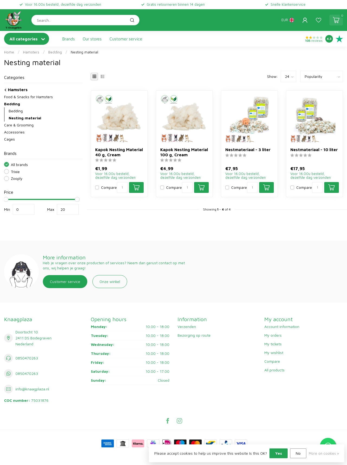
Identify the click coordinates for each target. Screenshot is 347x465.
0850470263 (26, 358)
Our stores (92, 38)
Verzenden (187, 326)
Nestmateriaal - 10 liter (314, 149)
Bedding (55, 52)
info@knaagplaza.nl (32, 389)
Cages (9, 139)
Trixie (15, 172)
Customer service (126, 38)
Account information (281, 326)
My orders (273, 335)
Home (9, 52)
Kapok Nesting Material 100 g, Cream (184, 152)
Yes (278, 453)
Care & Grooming (19, 125)
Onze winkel (109, 281)
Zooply (17, 178)
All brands (19, 165)
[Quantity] (122, 187)
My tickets (273, 344)
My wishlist (273, 352)
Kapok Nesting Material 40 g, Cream (119, 152)
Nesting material (84, 52)
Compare (109, 187)
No (298, 453)
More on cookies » (324, 453)
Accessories (14, 132)
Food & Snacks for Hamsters (28, 96)
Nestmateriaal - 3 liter (248, 149)
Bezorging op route (194, 335)
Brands (68, 38)
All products (274, 370)
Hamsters (31, 52)
